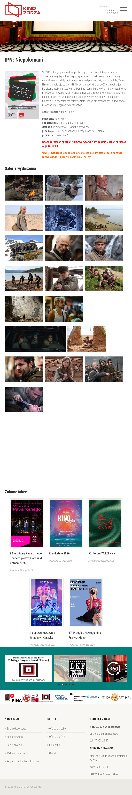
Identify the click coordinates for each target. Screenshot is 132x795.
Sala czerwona (15, 736)
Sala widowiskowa (16, 728)
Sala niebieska (14, 745)
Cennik (53, 753)
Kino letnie (54, 745)
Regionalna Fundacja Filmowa (23, 761)
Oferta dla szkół (57, 728)
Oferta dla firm (57, 736)
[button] (59, 684)
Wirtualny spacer (16, 753)
